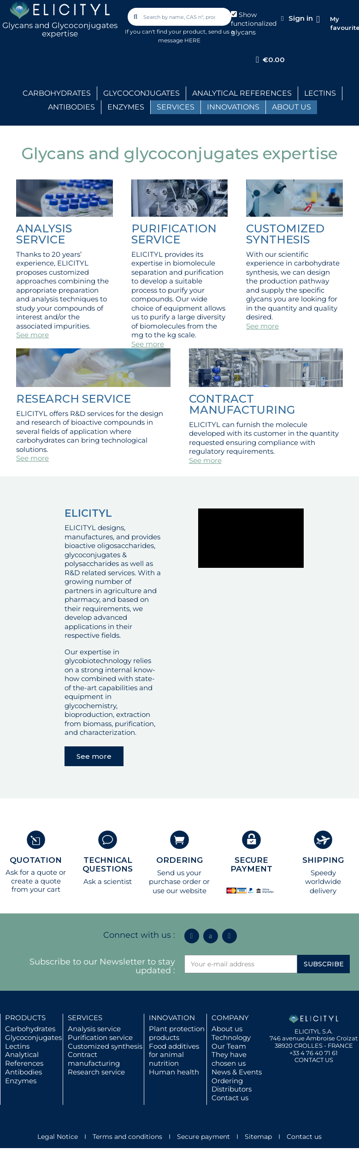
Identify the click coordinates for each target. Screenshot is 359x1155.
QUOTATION (36, 860)
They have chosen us (229, 1059)
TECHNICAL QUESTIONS (107, 864)
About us (227, 1028)
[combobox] (180, 17)
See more (32, 334)
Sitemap (258, 1136)
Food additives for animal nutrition (174, 1055)
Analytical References (24, 1059)
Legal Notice (57, 1136)
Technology (231, 1037)
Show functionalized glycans (254, 23)
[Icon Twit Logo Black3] (210, 936)
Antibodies (23, 1072)
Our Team (229, 1046)
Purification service (100, 1037)
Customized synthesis (105, 1046)
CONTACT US (313, 1059)
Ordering (227, 1080)
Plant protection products (177, 1033)
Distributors (232, 1089)
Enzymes (20, 1080)
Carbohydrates (30, 1028)
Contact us (230, 1097)
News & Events (237, 1072)
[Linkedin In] (191, 936)
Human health (174, 1072)
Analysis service (94, 1028)
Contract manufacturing (94, 1059)
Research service (96, 1072)
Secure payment (203, 1136)
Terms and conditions (127, 1136)
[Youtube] (229, 936)
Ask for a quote (31, 872)
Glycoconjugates (33, 1037)
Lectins (17, 1046)
